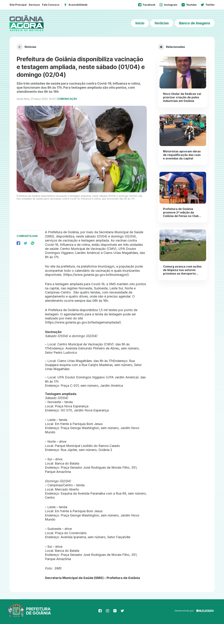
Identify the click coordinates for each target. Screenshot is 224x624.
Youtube (189, 4)
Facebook (146, 4)
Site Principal (18, 4)
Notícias (162, 23)
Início (139, 23)
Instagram (168, 4)
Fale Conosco (50, 4)
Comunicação (67, 98)
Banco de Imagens (194, 23)
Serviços (34, 4)
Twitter (208, 4)
